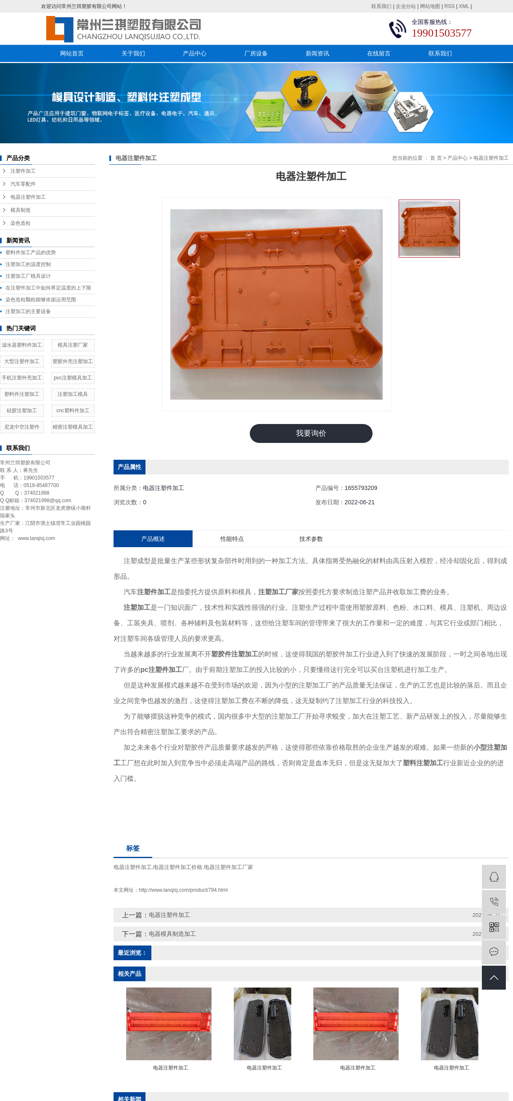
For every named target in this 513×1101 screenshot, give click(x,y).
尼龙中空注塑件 (22, 427)
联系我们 (381, 6)
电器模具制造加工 (172, 933)
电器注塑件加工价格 (177, 867)
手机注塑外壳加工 (22, 378)
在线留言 (379, 53)
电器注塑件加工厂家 (228, 867)
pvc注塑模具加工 (73, 378)
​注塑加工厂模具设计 (28, 276)
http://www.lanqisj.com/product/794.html (183, 890)
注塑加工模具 (73, 394)
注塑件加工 (23, 171)
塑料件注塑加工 (22, 394)
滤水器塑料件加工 (22, 345)
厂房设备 (256, 53)
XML (464, 6)
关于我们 (133, 53)
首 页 (436, 158)
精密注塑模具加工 (73, 427)
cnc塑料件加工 (73, 411)
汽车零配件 (23, 184)
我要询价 (311, 433)
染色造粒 (21, 223)
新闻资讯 (317, 53)
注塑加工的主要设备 (28, 311)
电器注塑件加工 (28, 197)
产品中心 (194, 53)
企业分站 (406, 6)
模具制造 (21, 210)
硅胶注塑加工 (22, 411)
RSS (449, 6)
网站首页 (72, 53)
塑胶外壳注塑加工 (73, 361)
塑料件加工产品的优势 (30, 252)
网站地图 (430, 6)
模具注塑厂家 (73, 345)
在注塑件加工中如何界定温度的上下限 (48, 288)
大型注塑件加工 (22, 361)
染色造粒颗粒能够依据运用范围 (40, 300)
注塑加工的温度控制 (28, 264)
